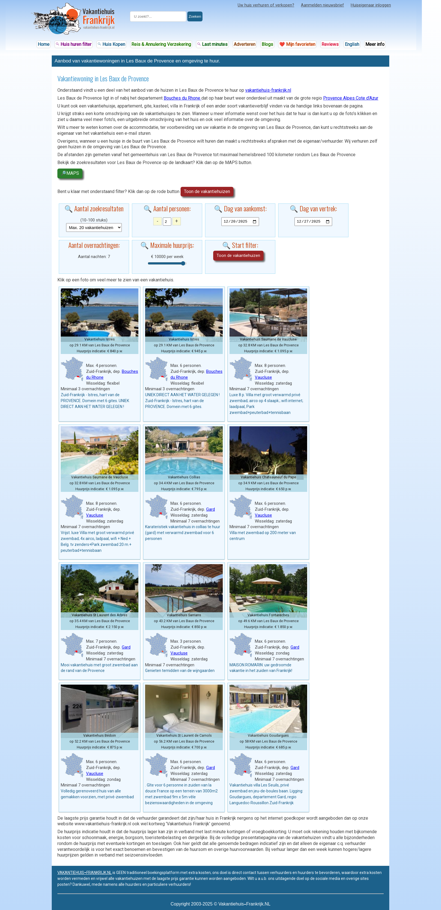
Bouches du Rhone (182, 98)
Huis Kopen (111, 44)
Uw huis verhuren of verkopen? (266, 5)
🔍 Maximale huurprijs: (167, 245)
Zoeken (195, 16)
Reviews (330, 44)
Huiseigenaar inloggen (371, 5)
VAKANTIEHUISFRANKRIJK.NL (84, 872)
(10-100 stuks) (93, 220)
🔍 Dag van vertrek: (313, 208)
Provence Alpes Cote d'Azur (350, 98)
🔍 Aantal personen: (167, 208)
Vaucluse (263, 377)
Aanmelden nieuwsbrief (322, 5)
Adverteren (244, 44)
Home (44, 44)
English (352, 44)
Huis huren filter (73, 44)
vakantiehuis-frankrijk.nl (268, 90)
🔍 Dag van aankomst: (240, 208)
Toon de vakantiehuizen (207, 191)
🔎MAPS (70, 173)
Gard (210, 509)
